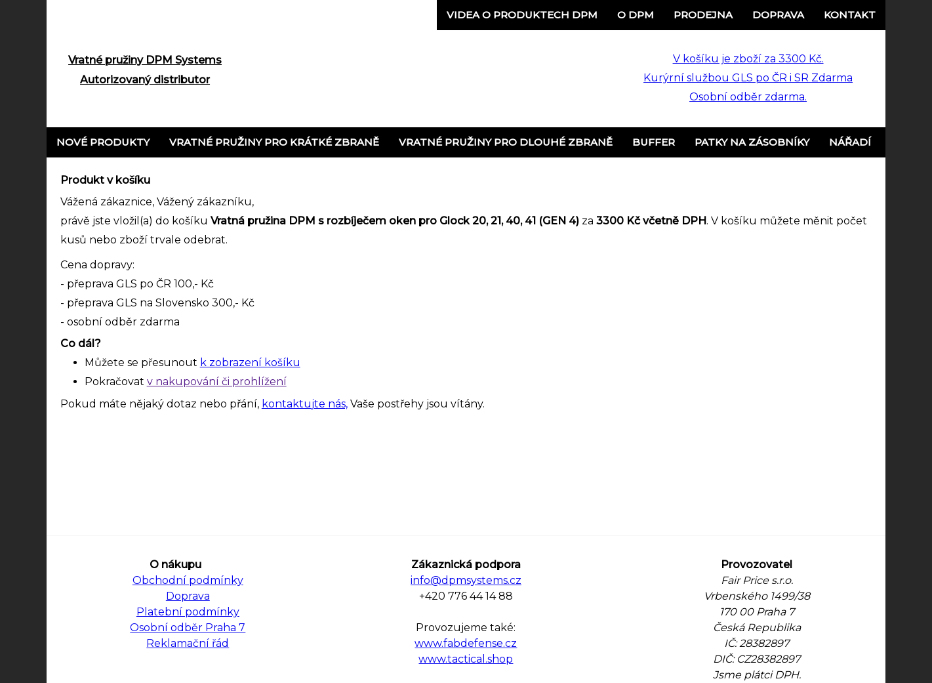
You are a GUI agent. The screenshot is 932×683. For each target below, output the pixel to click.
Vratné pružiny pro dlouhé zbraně (506, 142)
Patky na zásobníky (752, 142)
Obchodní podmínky (187, 580)
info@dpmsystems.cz (466, 580)
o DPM (635, 15)
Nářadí (850, 142)
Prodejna (703, 15)
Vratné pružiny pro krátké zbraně (274, 142)
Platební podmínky (187, 612)
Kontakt (850, 15)
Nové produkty (103, 142)
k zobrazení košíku (250, 362)
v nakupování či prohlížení (217, 381)
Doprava (778, 15)
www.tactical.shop (465, 659)
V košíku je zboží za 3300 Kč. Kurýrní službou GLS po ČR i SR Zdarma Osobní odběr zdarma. (748, 77)
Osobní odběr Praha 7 (187, 627)
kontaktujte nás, (305, 404)
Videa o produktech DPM (522, 15)
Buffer (653, 142)
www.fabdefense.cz (466, 643)
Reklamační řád (187, 643)
